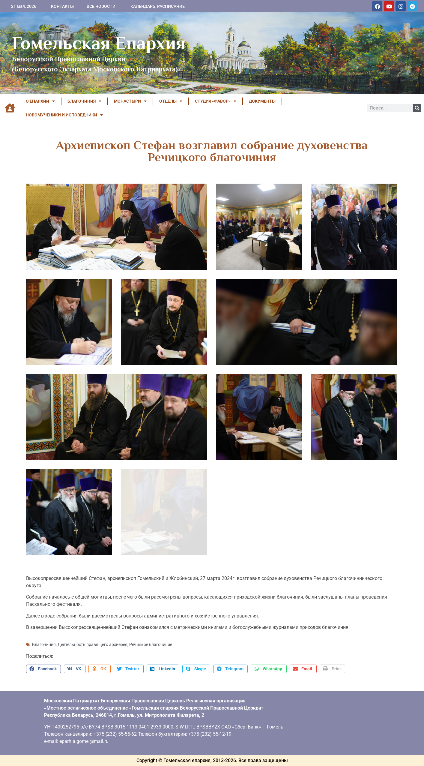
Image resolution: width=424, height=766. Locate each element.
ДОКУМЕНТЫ (262, 101)
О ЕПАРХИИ (40, 101)
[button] (43, 669)
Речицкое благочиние (150, 644)
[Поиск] (417, 108)
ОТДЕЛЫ (170, 101)
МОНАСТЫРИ (130, 101)
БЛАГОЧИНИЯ (84, 101)
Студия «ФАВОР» (215, 101)
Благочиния (44, 644)
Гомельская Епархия (99, 42)
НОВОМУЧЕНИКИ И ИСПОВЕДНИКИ (64, 115)
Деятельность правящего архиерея (92, 644)
